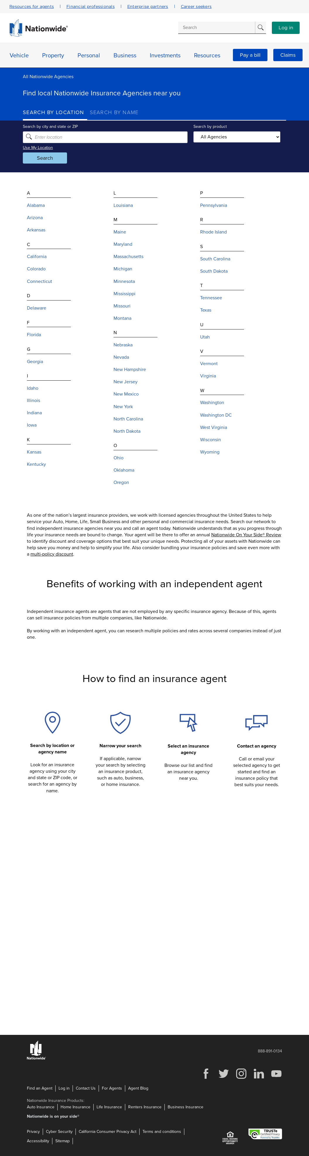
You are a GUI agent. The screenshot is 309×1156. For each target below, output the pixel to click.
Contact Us (86, 1088)
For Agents (112, 1088)
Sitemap (62, 1140)
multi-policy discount (51, 554)
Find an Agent (39, 1088)
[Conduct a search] (216, 27)
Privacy (33, 1131)
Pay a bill (250, 55)
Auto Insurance (40, 1107)
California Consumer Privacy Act (107, 1131)
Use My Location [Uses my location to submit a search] (38, 147)
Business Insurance (185, 1107)
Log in (286, 27)
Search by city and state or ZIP (50, 126)
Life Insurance (109, 1107)
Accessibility (38, 1140)
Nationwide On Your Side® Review (246, 535)
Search (45, 158)
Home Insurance (75, 1107)
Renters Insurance (145, 1107)
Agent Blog (138, 1088)
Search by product (210, 126)
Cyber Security (59, 1131)
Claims (288, 55)
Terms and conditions (162, 1131)
